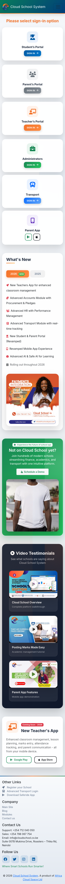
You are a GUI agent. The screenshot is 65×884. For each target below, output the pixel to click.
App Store (45, 759)
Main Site (7, 807)
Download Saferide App (18, 794)
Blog (4, 810)
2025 (37, 273)
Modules (7, 814)
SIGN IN (32, 53)
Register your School (16, 787)
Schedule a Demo (33, 471)
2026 (17, 274)
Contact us (8, 818)
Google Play (19, 759)
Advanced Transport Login (20, 791)
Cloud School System (25, 875)
